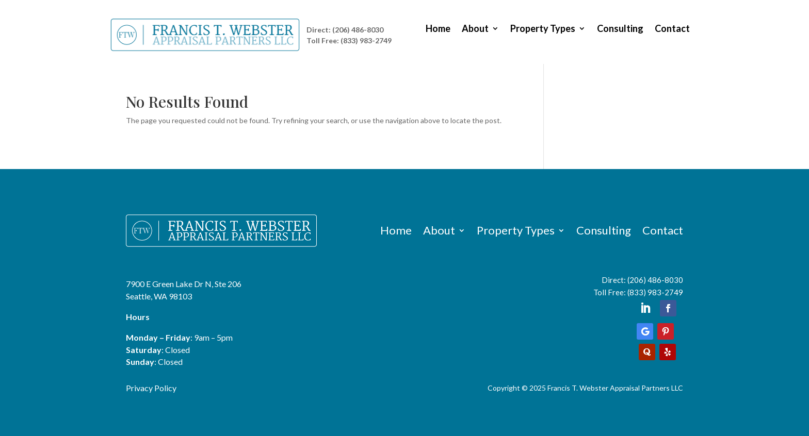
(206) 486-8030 (655, 279)
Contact (672, 29)
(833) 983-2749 (655, 292)
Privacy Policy (151, 388)
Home (438, 29)
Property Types (542, 29)
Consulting (620, 29)
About (475, 29)
